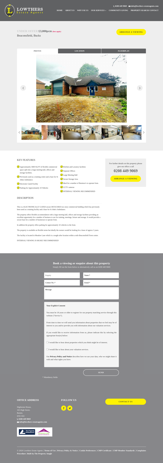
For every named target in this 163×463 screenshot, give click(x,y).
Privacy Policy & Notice (67, 450)
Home (60, 10)
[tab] (37, 51)
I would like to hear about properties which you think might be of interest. (77, 342)
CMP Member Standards (124, 450)
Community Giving (118, 10)
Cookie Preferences (87, 450)
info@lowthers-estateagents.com (32, 422)
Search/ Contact (144, 10)
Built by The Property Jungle (39, 453)
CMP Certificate (104, 450)
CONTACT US (126, 402)
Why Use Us (82, 10)
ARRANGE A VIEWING (131, 32)
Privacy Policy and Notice (61, 356)
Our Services (98, 10)
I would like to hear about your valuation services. (67, 349)
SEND (101, 372)
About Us (69, 10)
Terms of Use (50, 450)
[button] (23, 88)
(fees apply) (57, 31)
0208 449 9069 (126, 171)
